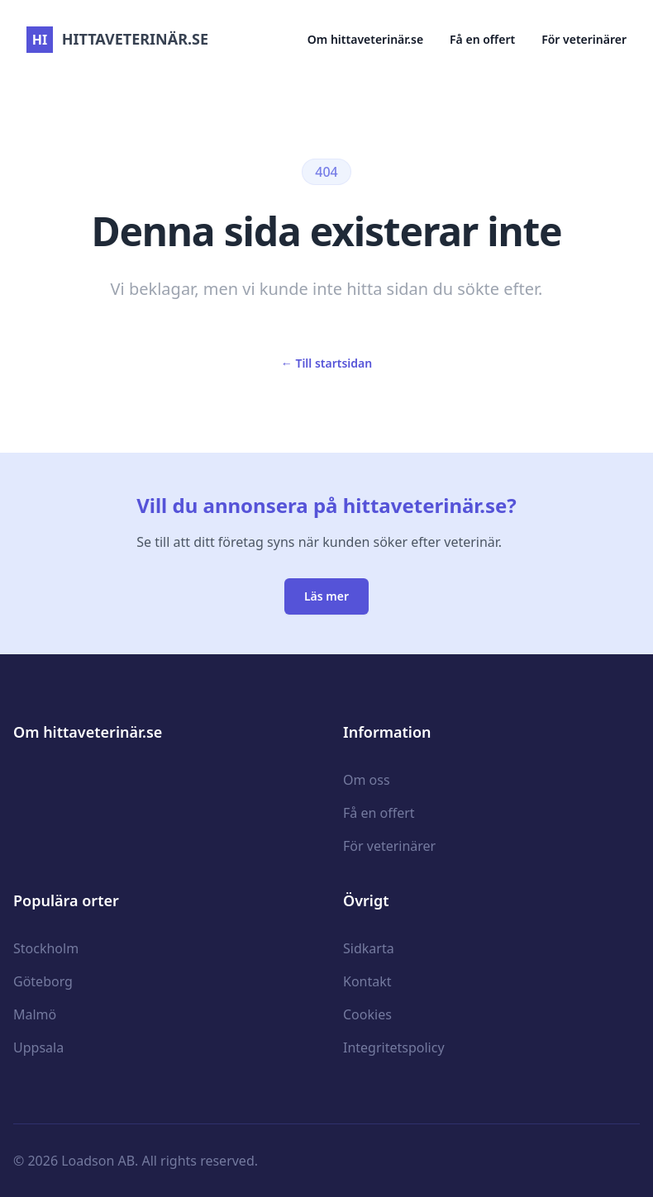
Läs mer (326, 596)
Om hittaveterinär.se (365, 39)
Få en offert (482, 39)
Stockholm (46, 948)
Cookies (367, 1014)
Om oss (366, 780)
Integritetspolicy (394, 1047)
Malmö (34, 1014)
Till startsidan (326, 363)
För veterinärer (584, 39)
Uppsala (38, 1047)
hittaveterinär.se (117, 39)
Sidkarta (368, 948)
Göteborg (43, 981)
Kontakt (367, 981)
